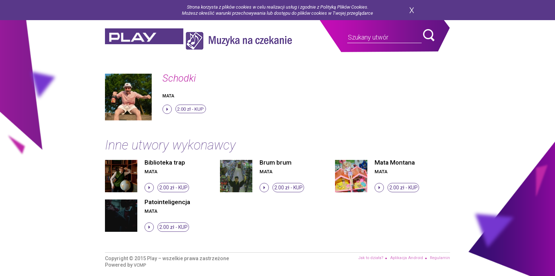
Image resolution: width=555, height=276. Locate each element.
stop (167, 109)
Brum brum (276, 162)
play (149, 41)
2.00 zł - (191, 109)
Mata (168, 95)
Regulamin (439, 258)
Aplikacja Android (404, 258)
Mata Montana (396, 162)
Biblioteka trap (166, 162)
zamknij (411, 10)
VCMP (141, 265)
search (429, 35)
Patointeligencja (168, 202)
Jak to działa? (366, 258)
